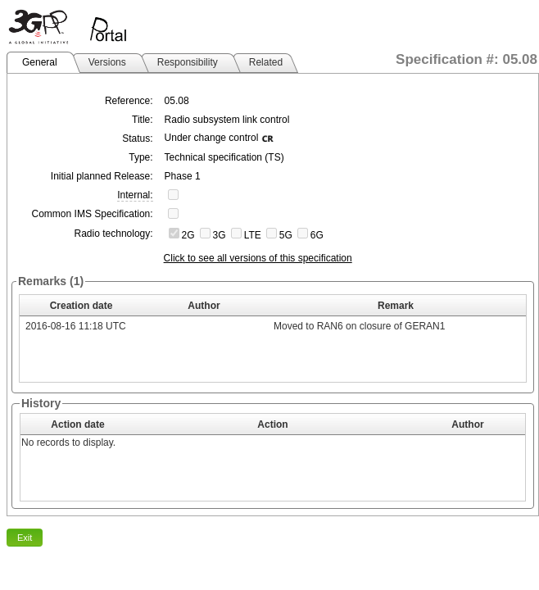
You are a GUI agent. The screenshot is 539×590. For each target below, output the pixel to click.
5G (285, 235)
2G (188, 235)
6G (317, 235)
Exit (24, 537)
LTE (252, 235)
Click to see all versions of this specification (258, 258)
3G (219, 235)
